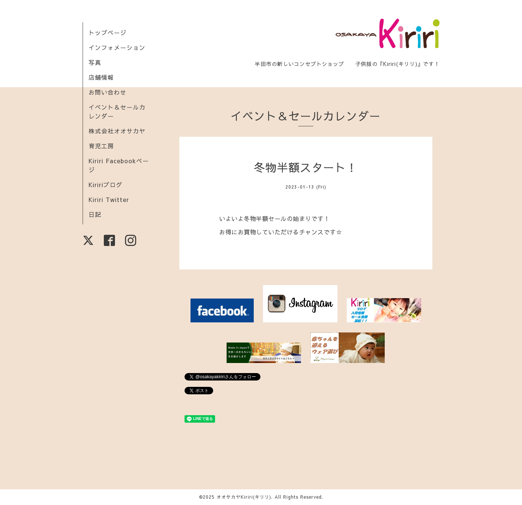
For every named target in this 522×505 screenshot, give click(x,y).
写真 (95, 62)
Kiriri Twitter (109, 199)
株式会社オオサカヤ (117, 131)
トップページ (108, 32)
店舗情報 (101, 77)
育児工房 (101, 146)
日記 (95, 214)
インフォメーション (117, 47)
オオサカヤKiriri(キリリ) (244, 497)
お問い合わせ (108, 92)
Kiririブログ (105, 184)
